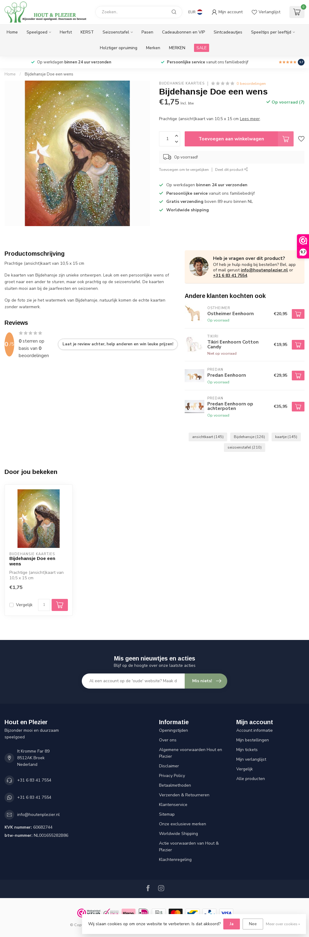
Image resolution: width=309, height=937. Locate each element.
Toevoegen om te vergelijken (184, 169)
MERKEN (177, 48)
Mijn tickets (247, 750)
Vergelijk (24, 605)
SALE (201, 48)
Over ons (168, 740)
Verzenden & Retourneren (184, 795)
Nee (253, 924)
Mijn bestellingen (252, 740)
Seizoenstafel (116, 32)
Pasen (147, 32)
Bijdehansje (249, 436)
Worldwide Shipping (178, 833)
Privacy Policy (172, 776)
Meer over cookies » (283, 923)
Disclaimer (169, 766)
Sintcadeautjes (228, 32)
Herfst (66, 32)
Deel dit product (231, 169)
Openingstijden (173, 730)
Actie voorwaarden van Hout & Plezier (189, 846)
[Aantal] (44, 605)
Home (12, 32)
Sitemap (167, 814)
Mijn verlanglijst (251, 759)
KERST (87, 32)
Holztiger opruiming (118, 48)
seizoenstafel (245, 447)
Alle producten (250, 779)
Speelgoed (37, 32)
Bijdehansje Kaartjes (182, 83)
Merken (153, 48)
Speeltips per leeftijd (271, 32)
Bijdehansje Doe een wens (49, 74)
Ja (232, 924)
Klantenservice (173, 804)
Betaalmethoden (175, 785)
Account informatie (254, 730)
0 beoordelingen (251, 83)
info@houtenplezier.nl (264, 270)
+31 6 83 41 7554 (230, 275)
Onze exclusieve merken (182, 824)
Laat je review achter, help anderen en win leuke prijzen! (117, 344)
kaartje (286, 436)
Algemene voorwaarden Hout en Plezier (190, 753)
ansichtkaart (208, 436)
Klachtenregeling (175, 859)
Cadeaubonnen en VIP (183, 32)
